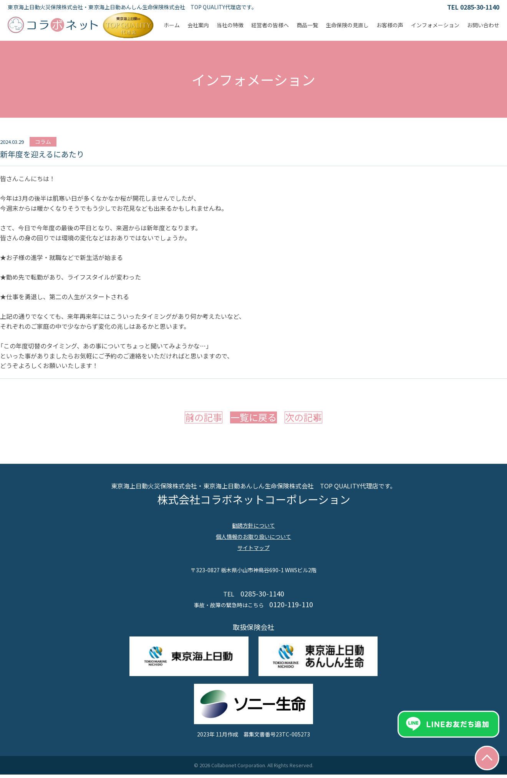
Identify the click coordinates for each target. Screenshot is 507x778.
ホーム (172, 25)
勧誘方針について (253, 529)
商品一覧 (307, 25)
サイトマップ (253, 551)
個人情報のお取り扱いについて (253, 540)
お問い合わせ (483, 25)
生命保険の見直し (347, 25)
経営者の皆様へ (270, 25)
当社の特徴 (230, 25)
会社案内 (198, 25)
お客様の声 (389, 25)
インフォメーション (435, 25)
